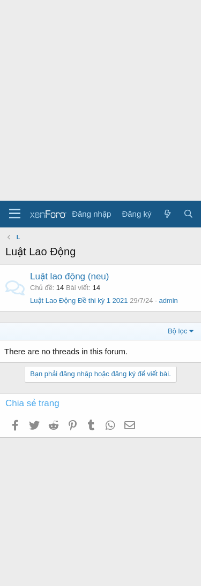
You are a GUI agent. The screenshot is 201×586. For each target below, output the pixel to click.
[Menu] (14, 214)
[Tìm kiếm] (188, 214)
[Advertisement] (100, 100)
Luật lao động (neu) (69, 276)
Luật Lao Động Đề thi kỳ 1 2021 (79, 300)
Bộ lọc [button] (178, 331)
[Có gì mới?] (167, 214)
